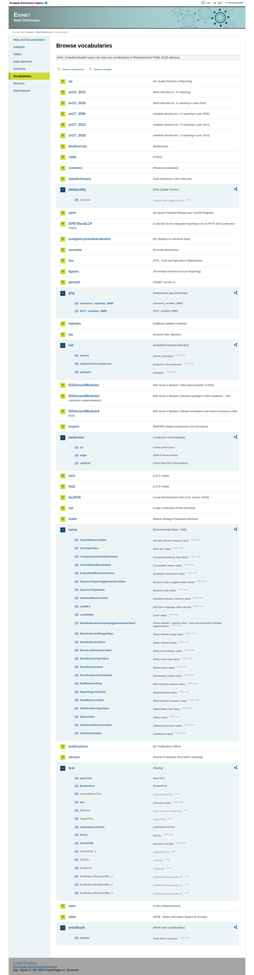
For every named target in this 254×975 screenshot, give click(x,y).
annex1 (84, 355)
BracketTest (87, 785)
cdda (72, 157)
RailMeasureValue (91, 683)
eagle (83, 455)
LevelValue (86, 614)
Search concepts (103, 69)
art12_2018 (77, 103)
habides (75, 323)
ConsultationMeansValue (95, 564)
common (75, 168)
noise (73, 529)
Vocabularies (22, 76)
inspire (74, 426)
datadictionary (80, 179)
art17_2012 (77, 124)
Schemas (19, 68)
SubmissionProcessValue (96, 725)
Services (18, 83)
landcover (76, 437)
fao (71, 260)
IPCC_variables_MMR (93, 311)
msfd (72, 519)
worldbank (77, 927)
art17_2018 (77, 135)
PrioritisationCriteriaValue (96, 675)
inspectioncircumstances (96, 363)
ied (71, 345)
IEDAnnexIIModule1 (84, 385)
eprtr (72, 213)
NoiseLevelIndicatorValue (96, 650)
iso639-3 (85, 606)
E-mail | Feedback (25, 963)
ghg (72, 293)
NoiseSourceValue (91, 666)
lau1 (72, 475)
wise (72, 917)
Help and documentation (29, 39)
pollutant (85, 372)
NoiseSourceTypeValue (94, 658)
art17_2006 (77, 113)
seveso (74, 757)
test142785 (86, 843)
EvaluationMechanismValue (97, 573)
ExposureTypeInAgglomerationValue (103, 581)
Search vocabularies (73, 69)
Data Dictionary (44, 32)
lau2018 (75, 497)
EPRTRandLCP (80, 223)
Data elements (22, 61)
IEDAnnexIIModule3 (84, 396)
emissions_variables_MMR (96, 303)
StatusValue (87, 716)
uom (72, 906)
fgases (74, 271)
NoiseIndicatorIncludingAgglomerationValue (107, 623)
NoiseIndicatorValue (92, 642)
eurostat (75, 250)
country (85, 937)
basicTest (86, 778)
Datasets (19, 47)
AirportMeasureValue (93, 539)
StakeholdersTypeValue (94, 708)
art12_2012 (77, 92)
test (71, 768)
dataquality (77, 189)
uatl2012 (85, 463)
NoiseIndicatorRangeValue (96, 633)
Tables (17, 54)
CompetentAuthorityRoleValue (99, 556)
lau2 (72, 486)
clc (82, 447)
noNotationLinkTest (92, 827)
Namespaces (21, 90)
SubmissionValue (91, 733)
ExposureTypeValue (92, 589)
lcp (71, 508)
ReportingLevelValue (93, 691)
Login (208, 2)
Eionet (29, 32)
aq (70, 81)
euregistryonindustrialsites (90, 239)
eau (82, 802)
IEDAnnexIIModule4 (84, 411)
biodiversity (78, 146)
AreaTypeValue (89, 548)
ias (71, 334)
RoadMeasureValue (92, 700)
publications (78, 746)
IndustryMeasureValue (94, 597)
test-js (84, 834)
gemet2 (74, 282)
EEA (30, 3)
